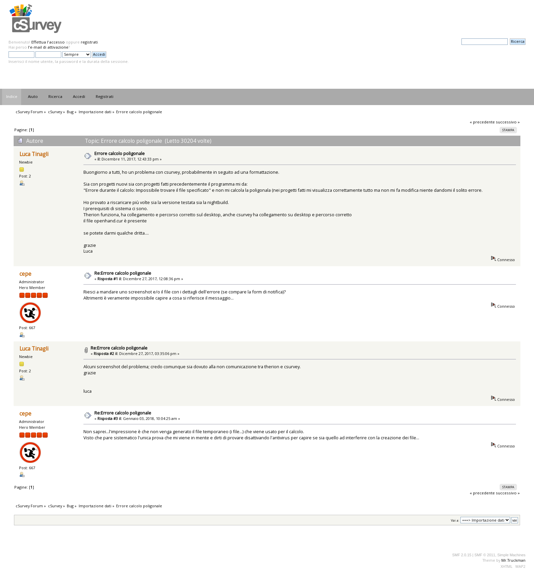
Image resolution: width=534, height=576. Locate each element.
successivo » (508, 121)
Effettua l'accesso (48, 42)
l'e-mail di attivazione (48, 47)
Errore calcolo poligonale (119, 153)
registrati (89, 42)
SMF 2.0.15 (461, 555)
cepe (25, 273)
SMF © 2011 (484, 555)
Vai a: (455, 520)
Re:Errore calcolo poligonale (122, 273)
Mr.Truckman (513, 560)
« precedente (482, 121)
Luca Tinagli (33, 154)
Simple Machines (511, 555)
